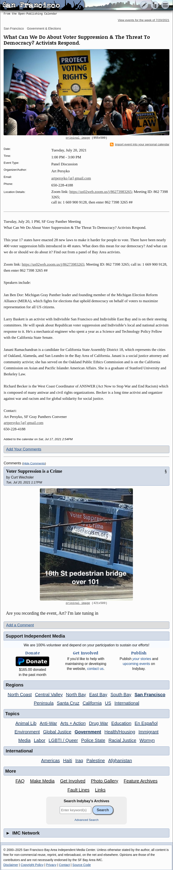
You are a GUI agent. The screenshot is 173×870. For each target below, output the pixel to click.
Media (24, 740)
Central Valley (49, 694)
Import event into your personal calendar (139, 144)
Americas (50, 760)
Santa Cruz (68, 703)
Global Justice (57, 731)
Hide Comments (34, 463)
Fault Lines (78, 789)
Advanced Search (87, 820)
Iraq (79, 760)
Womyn (147, 740)
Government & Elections (44, 28)
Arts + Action (73, 723)
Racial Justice (122, 740)
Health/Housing (119, 731)
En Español (146, 723)
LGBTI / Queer (63, 740)
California (92, 703)
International (126, 703)
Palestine (95, 760)
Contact (64, 865)
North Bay (76, 694)
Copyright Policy (32, 865)
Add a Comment (20, 625)
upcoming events (136, 664)
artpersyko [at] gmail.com (71, 178)
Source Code (81, 865)
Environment (27, 731)
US (108, 703)
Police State (93, 740)
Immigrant (149, 731)
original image (78, 138)
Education (121, 723)
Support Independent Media (35, 636)
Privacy (51, 865)
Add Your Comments (23, 449)
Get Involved (72, 780)
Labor (39, 740)
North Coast (20, 694)
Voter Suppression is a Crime (34, 471)
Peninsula (44, 703)
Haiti (67, 760)
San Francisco (14, 28)
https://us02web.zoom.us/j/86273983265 (100, 192)
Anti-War (48, 723)
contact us (95, 669)
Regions (14, 684)
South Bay (121, 694)
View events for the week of (143, 20)
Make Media (42, 780)
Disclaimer (10, 865)
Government (88, 731)
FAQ (20, 780)
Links (100, 789)
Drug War (98, 723)
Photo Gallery (104, 780)
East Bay (98, 694)
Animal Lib (25, 723)
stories (141, 659)
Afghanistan (120, 760)
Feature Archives (140, 780)
